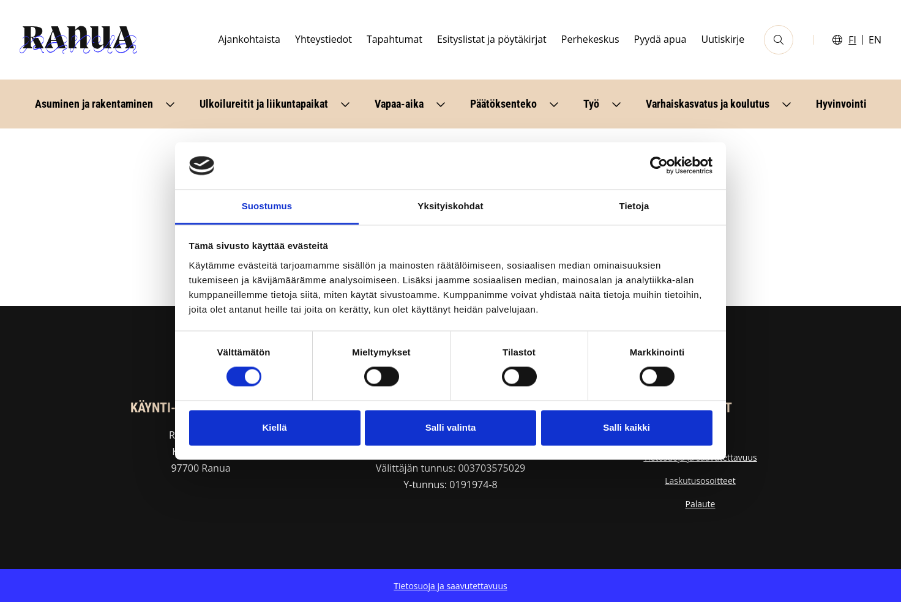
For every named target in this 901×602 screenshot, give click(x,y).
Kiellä (274, 427)
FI (852, 39)
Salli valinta (450, 427)
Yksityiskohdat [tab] (450, 206)
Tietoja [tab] (634, 206)
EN (875, 39)
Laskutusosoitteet (700, 480)
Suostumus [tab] (267, 206)
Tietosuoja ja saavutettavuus (450, 586)
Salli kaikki (626, 427)
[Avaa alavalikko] (170, 104)
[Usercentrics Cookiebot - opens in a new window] (658, 166)
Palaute (701, 504)
